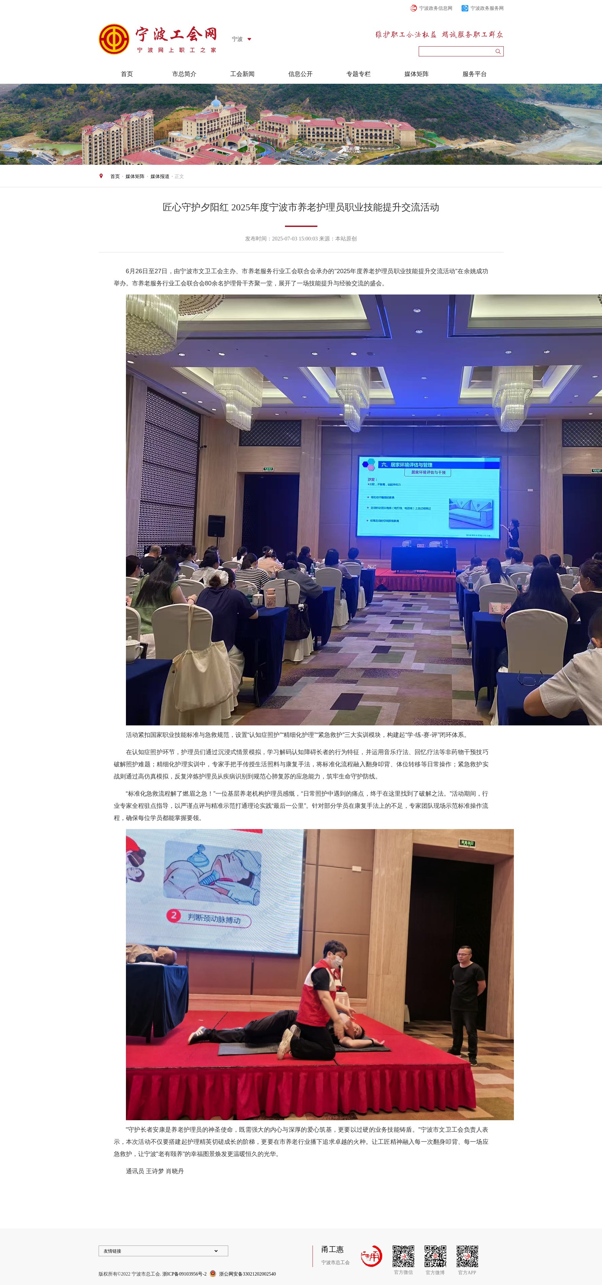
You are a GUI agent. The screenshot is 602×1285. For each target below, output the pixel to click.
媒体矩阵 (416, 74)
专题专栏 (358, 74)
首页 (127, 74)
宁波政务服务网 (487, 8)
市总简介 (184, 74)
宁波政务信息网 (435, 8)
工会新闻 (242, 74)
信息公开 (300, 74)
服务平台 (475, 74)
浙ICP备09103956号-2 (184, 1274)
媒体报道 (160, 176)
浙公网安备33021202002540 (247, 1274)
